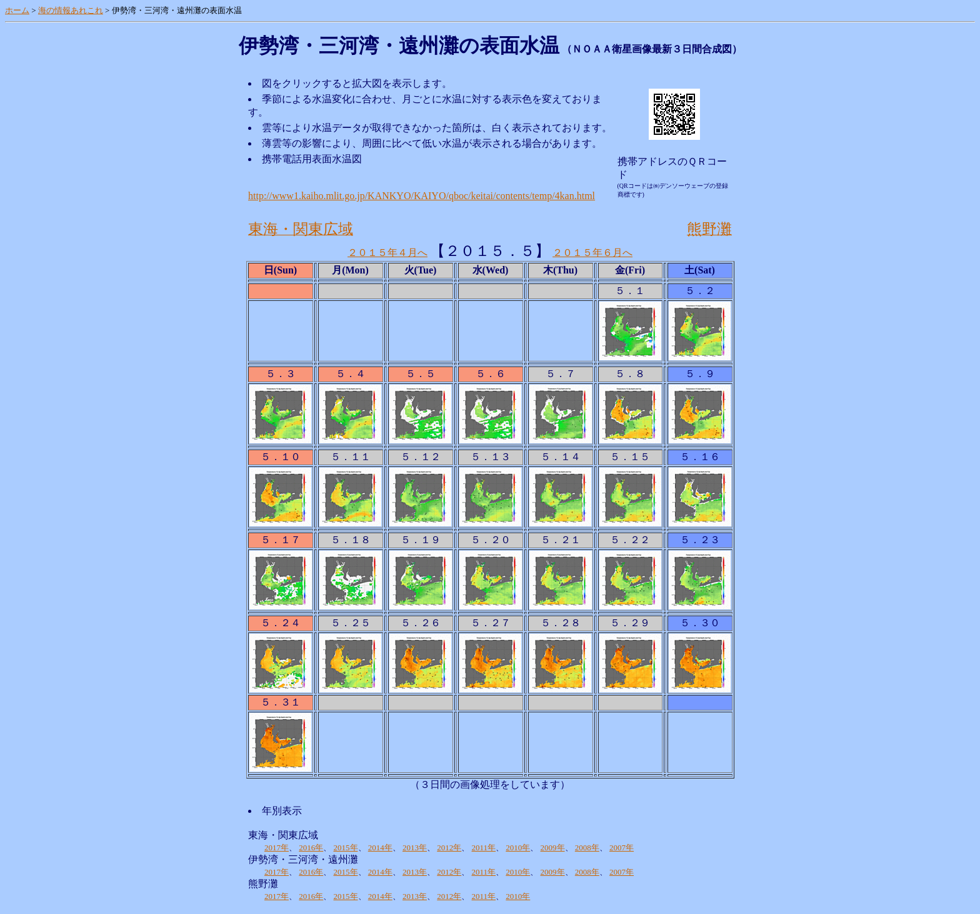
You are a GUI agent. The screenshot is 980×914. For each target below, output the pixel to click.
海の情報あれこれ (70, 10)
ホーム (17, 10)
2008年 (587, 847)
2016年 (311, 847)
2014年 (380, 847)
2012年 (449, 847)
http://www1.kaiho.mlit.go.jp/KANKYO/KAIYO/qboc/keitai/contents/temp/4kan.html (421, 195)
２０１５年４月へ (388, 252)
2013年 (414, 847)
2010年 (518, 847)
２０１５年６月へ (592, 252)
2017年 (276, 847)
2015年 (346, 847)
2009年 (553, 847)
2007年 (621, 847)
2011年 (484, 847)
